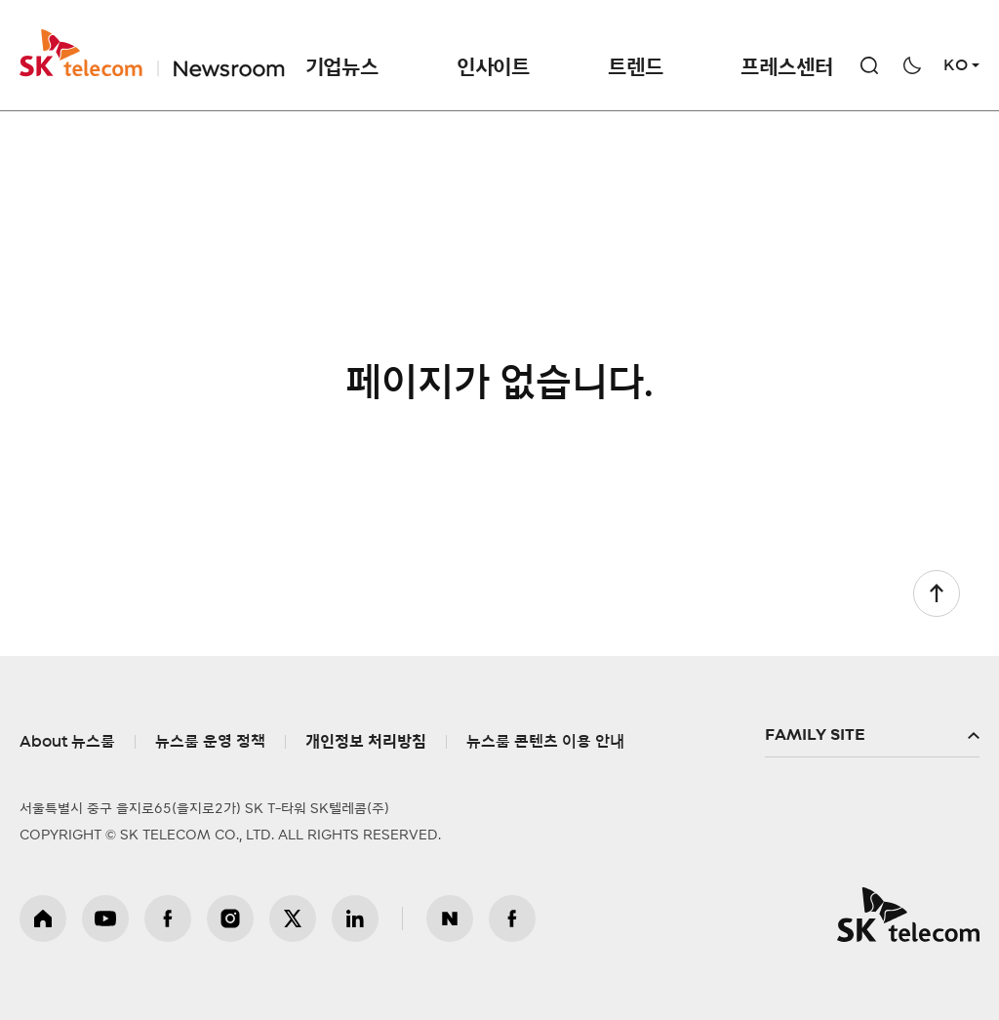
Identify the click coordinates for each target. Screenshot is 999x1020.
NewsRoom (227, 53)
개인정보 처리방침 (365, 742)
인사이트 (493, 68)
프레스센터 (786, 68)
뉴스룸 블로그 (449, 918)
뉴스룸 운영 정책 (210, 742)
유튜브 (105, 918)
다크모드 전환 (912, 65)
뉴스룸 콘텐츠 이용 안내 (545, 742)
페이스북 (167, 918)
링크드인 (355, 918)
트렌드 (635, 68)
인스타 (230, 918)
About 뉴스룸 (67, 742)
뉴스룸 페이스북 (512, 918)
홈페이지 (43, 918)
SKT (152, 53)
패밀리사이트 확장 (872, 735)
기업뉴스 (342, 68)
